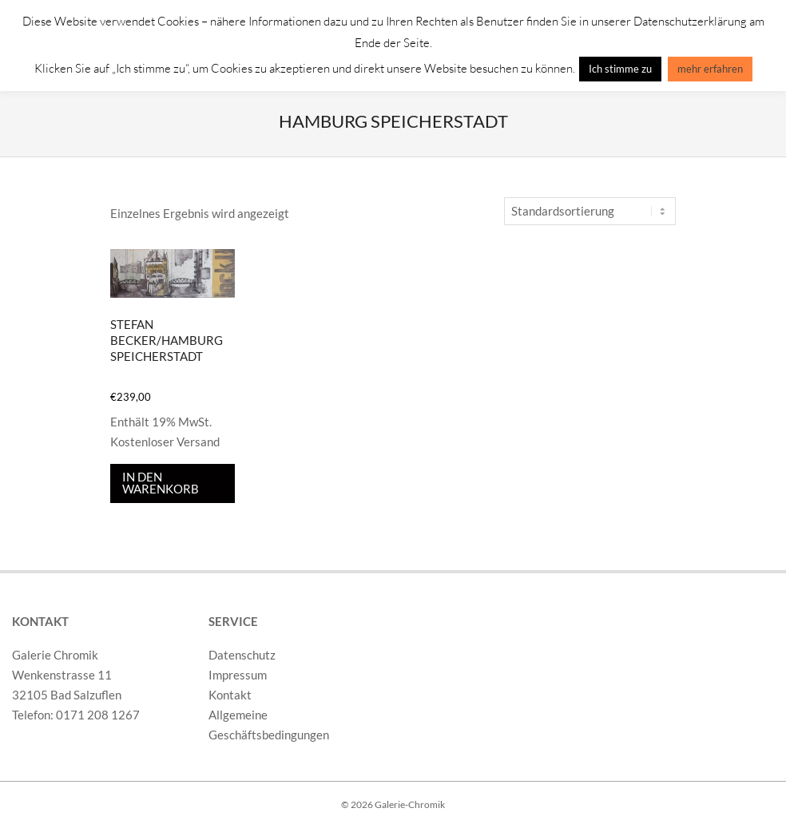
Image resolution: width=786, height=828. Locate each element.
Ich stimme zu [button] (620, 68)
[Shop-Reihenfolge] (590, 211)
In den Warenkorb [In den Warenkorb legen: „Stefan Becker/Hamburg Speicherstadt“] (160, 482)
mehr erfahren (710, 68)
